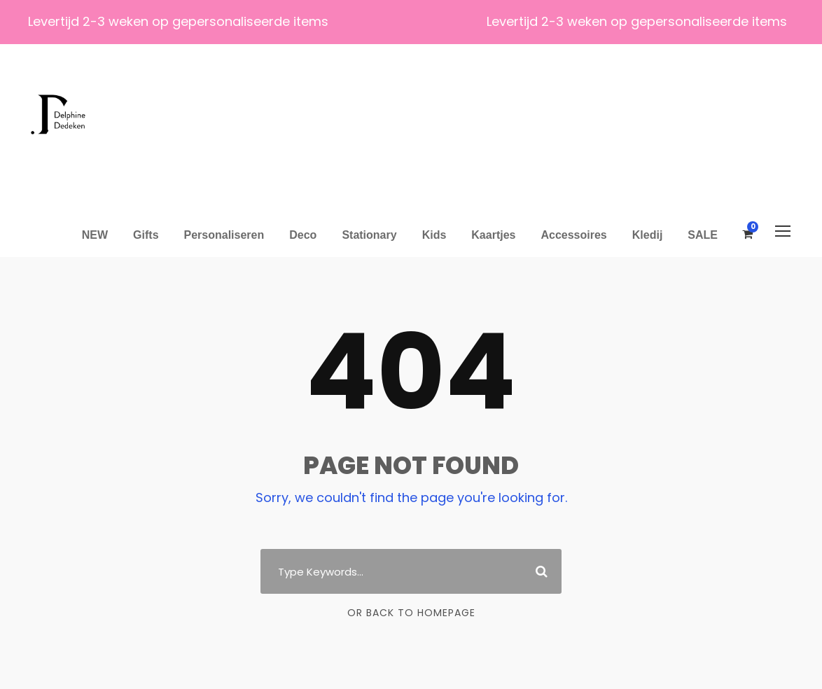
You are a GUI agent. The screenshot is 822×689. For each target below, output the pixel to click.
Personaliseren (224, 235)
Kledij (647, 235)
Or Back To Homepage (411, 613)
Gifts (145, 235)
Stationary (369, 235)
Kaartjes (493, 235)
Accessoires (573, 235)
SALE (703, 235)
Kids (434, 235)
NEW (95, 235)
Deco (302, 235)
